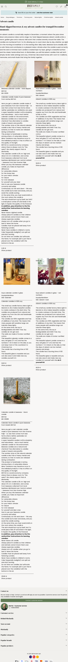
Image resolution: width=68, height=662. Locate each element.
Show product (6, 250)
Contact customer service (34, 600)
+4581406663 (15, 608)
